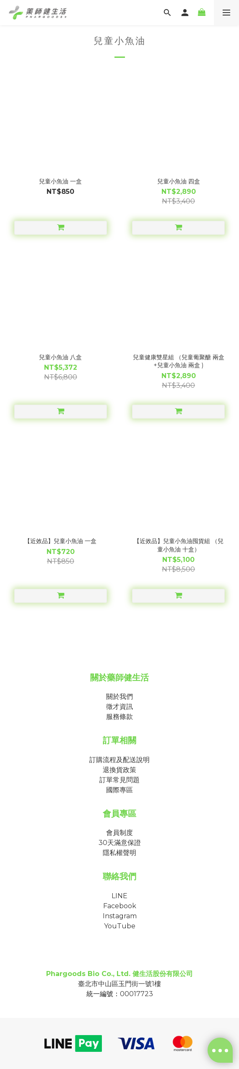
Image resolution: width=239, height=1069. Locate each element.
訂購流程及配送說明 (119, 760)
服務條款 (119, 717)
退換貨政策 (119, 770)
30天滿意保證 (120, 843)
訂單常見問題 (119, 780)
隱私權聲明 (119, 853)
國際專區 (119, 790)
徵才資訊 (119, 707)
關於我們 (119, 697)
